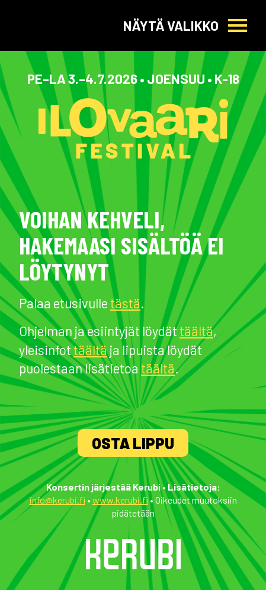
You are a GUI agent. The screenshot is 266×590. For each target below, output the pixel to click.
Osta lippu (133, 443)
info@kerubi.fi (57, 499)
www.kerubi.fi (120, 499)
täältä (196, 330)
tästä (125, 303)
